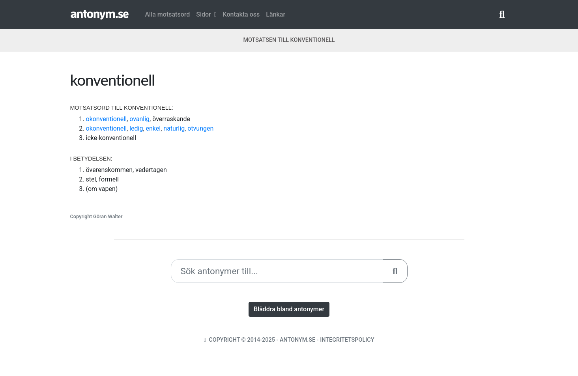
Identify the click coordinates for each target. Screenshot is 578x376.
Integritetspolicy (347, 340)
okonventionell (106, 119)
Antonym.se (297, 340)
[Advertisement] (401, 126)
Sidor (206, 14)
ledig (136, 128)
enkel (153, 128)
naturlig (174, 128)
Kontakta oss (241, 14)
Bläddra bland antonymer (289, 309)
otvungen (200, 128)
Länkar (275, 14)
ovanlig (139, 119)
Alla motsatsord (167, 14)
